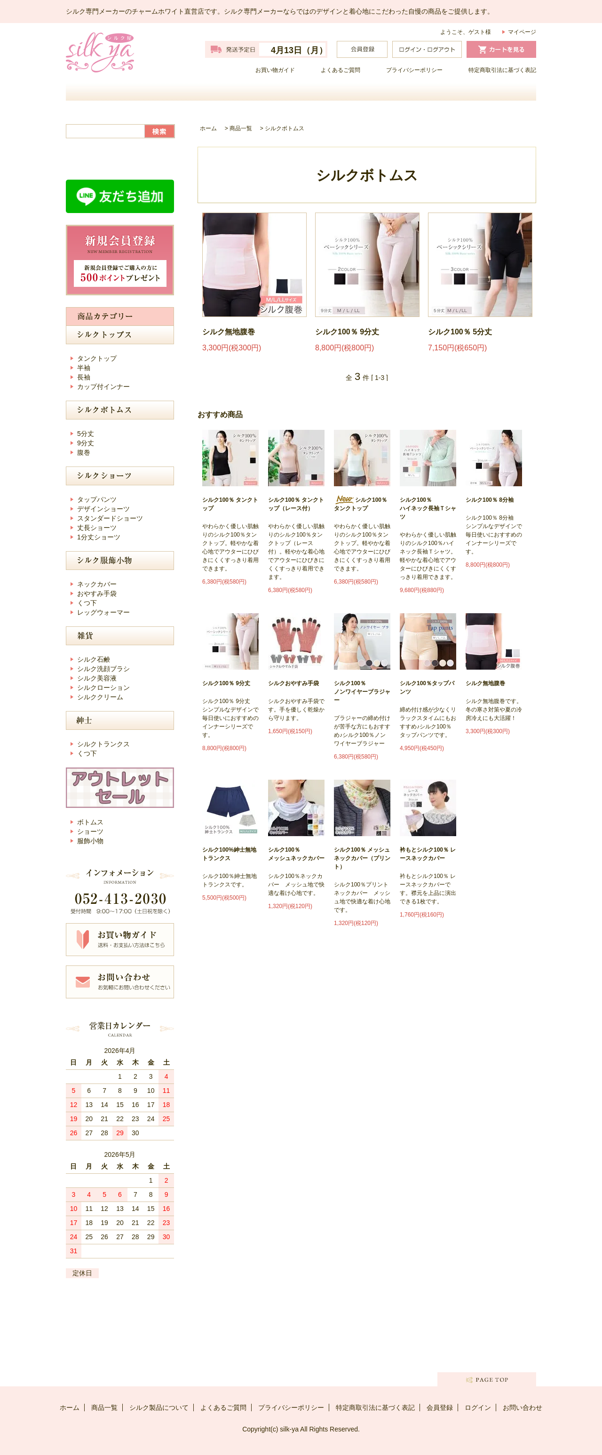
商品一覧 (242, 91)
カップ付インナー (103, 386)
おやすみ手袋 (97, 593)
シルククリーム (100, 697)
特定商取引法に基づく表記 (502, 70)
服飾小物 (90, 841)
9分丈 (85, 443)
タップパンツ (97, 499)
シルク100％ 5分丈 (460, 332)
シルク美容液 (97, 678)
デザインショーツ (103, 509)
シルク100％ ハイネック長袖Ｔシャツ (428, 508)
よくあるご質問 (340, 70)
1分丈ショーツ (98, 537)
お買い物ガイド (275, 70)
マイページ (522, 32)
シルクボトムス (284, 128)
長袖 (83, 377)
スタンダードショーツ (110, 518)
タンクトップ (97, 358)
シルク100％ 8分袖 (490, 500)
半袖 (83, 368)
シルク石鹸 (93, 659)
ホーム (124, 91)
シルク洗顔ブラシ (103, 668)
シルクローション (103, 687)
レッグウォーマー (103, 612)
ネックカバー (97, 584)
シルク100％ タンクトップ (230, 504)
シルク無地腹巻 (228, 332)
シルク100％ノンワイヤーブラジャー (362, 692)
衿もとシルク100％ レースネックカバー (428, 854)
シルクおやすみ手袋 (293, 683)
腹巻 (83, 452)
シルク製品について (360, 91)
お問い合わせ (477, 91)
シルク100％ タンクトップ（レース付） (296, 504)
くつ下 (87, 603)
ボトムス (90, 822)
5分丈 (85, 433)
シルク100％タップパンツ (427, 687)
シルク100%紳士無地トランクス (229, 854)
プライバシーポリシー (414, 70)
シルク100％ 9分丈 (347, 332)
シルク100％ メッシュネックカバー (296, 854)
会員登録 (440, 1407)
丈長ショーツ (97, 527)
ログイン (478, 1407)
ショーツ (90, 831)
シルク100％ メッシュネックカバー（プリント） (362, 858)
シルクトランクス (103, 744)
